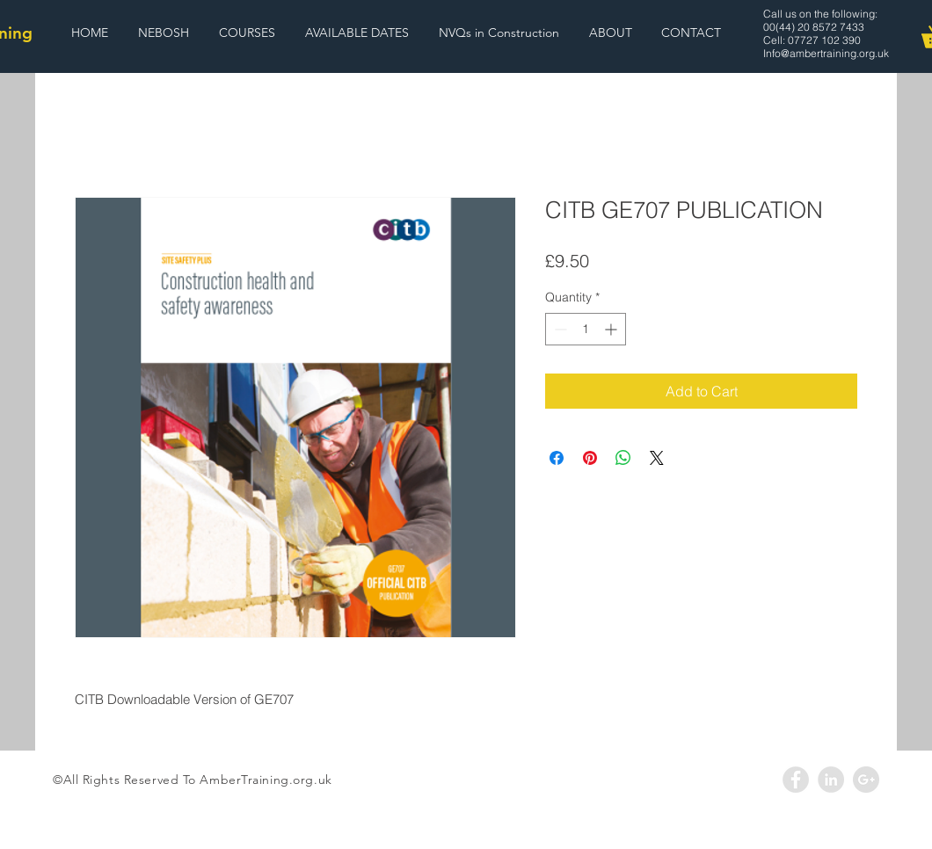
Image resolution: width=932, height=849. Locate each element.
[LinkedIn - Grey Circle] (831, 779)
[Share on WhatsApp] (623, 457)
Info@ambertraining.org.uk (826, 53)
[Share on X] (656, 457)
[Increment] (612, 329)
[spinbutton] (585, 329)
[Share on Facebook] (556, 457)
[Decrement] (559, 329)
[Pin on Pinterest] (590, 457)
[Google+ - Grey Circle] (866, 779)
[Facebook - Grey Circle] (796, 779)
